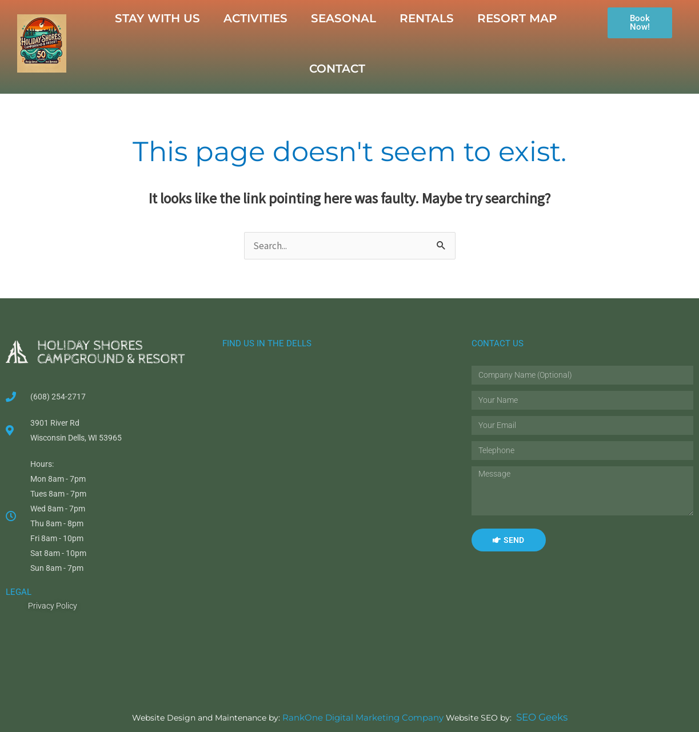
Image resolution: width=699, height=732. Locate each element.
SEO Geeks (536, 717)
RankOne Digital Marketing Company (362, 718)
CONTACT (337, 68)
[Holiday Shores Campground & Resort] (333, 513)
